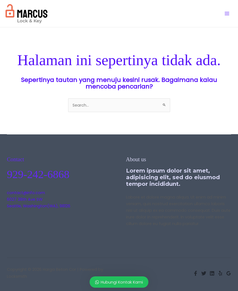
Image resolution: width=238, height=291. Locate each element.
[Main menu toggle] (226, 13)
